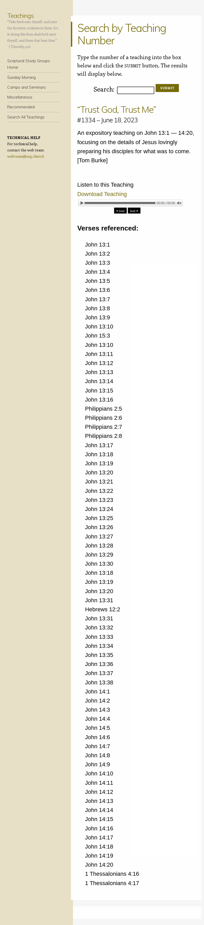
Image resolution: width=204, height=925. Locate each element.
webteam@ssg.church (25, 156)
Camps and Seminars (26, 87)
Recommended (21, 106)
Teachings (20, 15)
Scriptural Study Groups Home (28, 64)
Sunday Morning (21, 77)
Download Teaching (102, 194)
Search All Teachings (26, 117)
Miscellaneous (19, 97)
